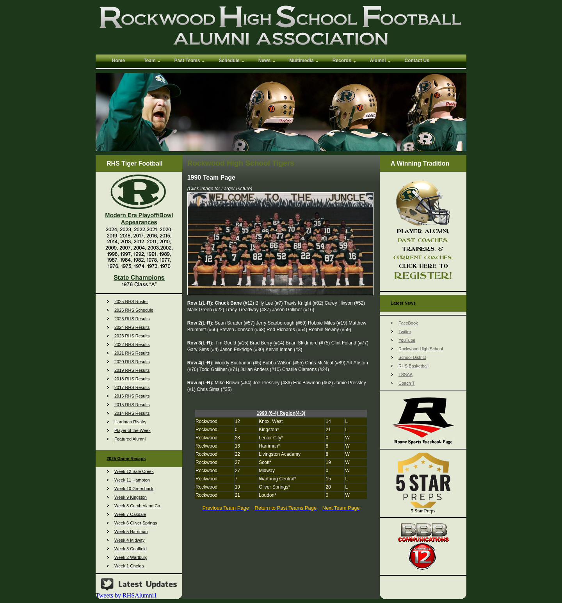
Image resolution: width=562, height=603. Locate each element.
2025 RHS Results (132, 318)
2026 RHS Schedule (133, 310)
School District (412, 357)
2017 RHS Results (132, 387)
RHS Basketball (413, 366)
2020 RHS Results (132, 361)
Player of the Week (132, 430)
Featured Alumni (130, 439)
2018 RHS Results (132, 378)
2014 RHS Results (132, 413)
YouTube (406, 340)
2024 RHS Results (132, 327)
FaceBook (408, 323)
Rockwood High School (420, 348)
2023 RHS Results (132, 336)
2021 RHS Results (132, 353)
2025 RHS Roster (131, 301)
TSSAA (405, 374)
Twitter (404, 331)
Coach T (406, 383)
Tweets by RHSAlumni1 (126, 595)
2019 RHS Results (132, 370)
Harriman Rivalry (130, 421)
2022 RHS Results (132, 344)
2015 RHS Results (132, 404)
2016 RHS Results (132, 396)
